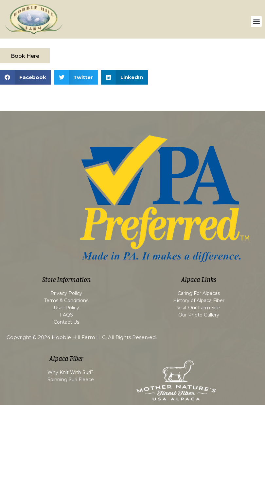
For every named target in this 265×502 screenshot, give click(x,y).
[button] (256, 21)
